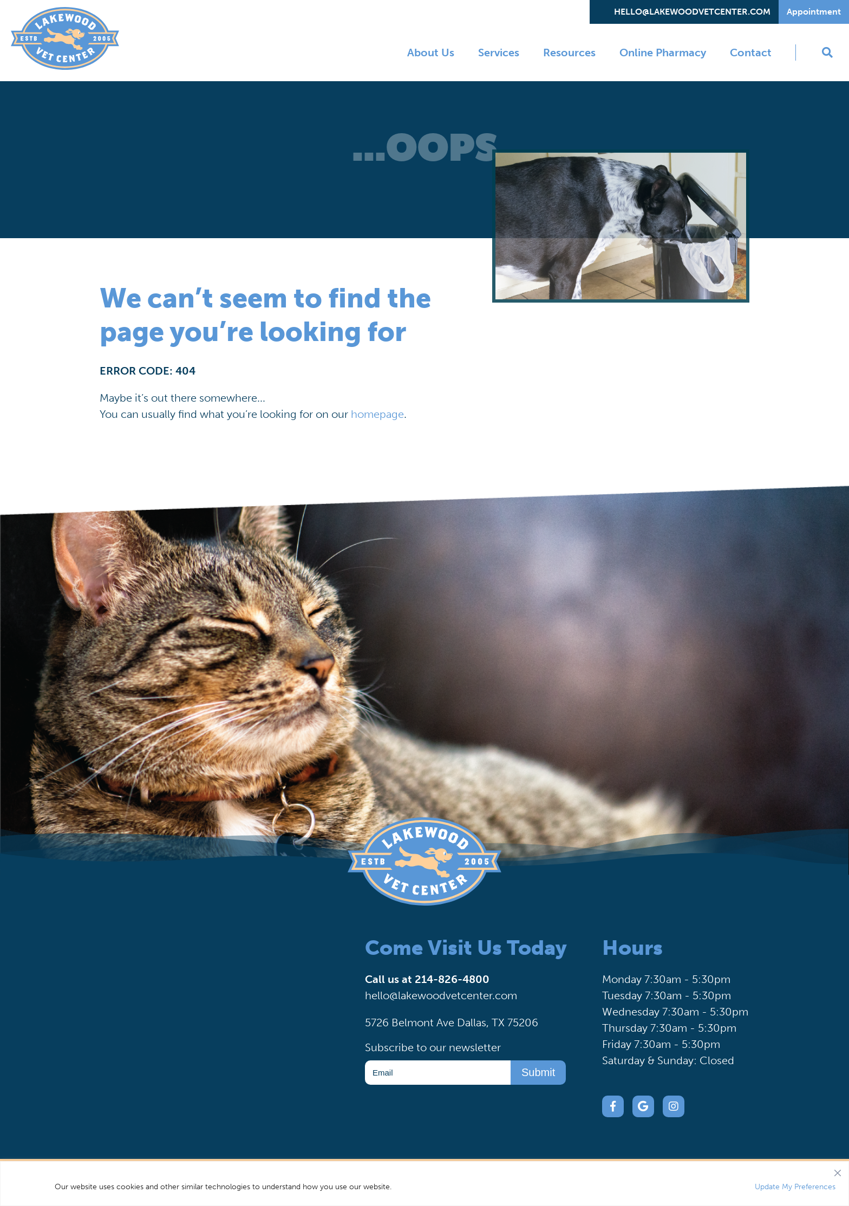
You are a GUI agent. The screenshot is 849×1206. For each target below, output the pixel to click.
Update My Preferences (795, 1186)
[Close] (837, 1170)
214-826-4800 (452, 979)
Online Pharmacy (662, 52)
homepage (377, 414)
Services (498, 52)
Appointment (814, 11)
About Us (430, 52)
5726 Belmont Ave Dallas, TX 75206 (451, 1022)
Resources (569, 52)
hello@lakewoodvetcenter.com (692, 11)
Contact (751, 52)
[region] (424, 1183)
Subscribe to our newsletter (433, 1047)
